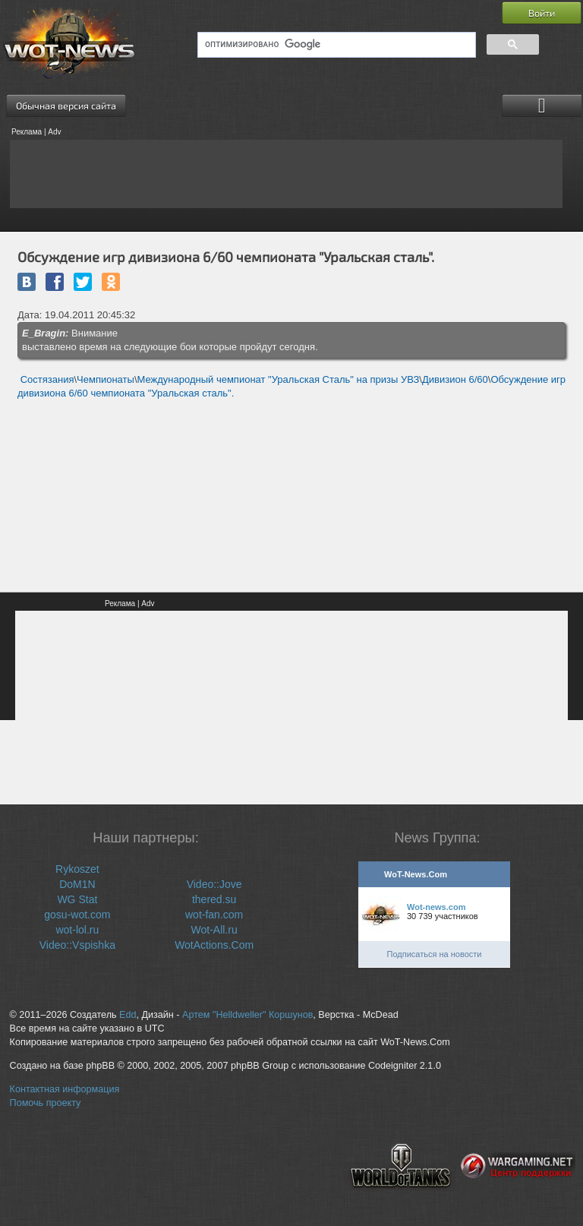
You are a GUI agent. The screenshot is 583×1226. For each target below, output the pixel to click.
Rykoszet (77, 869)
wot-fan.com (214, 914)
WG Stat (77, 899)
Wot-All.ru (214, 930)
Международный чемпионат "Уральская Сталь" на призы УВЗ (278, 379)
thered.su (214, 899)
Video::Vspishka (77, 945)
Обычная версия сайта (66, 106)
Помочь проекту (45, 1103)
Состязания (47, 379)
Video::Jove (214, 884)
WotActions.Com (214, 945)
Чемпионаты (105, 379)
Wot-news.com (436, 907)
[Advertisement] (286, 174)
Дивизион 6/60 (455, 379)
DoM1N (77, 884)
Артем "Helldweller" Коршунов (247, 1015)
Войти (541, 13)
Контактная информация (65, 1089)
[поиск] (335, 45)
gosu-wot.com (77, 914)
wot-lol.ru (77, 930)
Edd (127, 1015)
